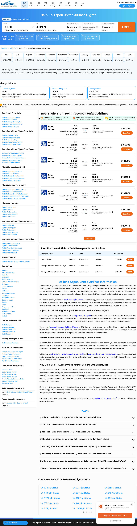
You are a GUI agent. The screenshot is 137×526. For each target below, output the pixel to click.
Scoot (4, 304)
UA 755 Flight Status (50, 503)
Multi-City (26, 19)
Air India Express (8, 273)
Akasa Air (5, 277)
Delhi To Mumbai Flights (11, 117)
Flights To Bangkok (9, 228)
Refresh (18, 60)
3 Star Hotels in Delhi (9, 372)
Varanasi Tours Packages (12, 359)
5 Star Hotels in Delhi (9, 377)
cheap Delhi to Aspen (81, 315)
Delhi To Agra (7, 325)
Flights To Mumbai (8, 207)
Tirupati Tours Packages (11, 354)
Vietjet (4, 316)
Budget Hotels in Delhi (10, 381)
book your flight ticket (73, 300)
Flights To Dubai (8, 225)
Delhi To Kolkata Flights (10, 126)
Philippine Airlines (8, 298)
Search (126, 27)
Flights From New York (10, 246)
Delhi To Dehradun (9, 329)
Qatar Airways (7, 300)
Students (47, 37)
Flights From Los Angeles (11, 243)
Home (4, 48)
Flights (13, 48)
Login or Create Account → (115, 515)
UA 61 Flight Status (49, 508)
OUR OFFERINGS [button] (11, 523)
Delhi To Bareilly (8, 327)
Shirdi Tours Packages (10, 361)
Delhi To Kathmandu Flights (12, 142)
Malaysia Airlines (8, 293)
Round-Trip (16, 19)
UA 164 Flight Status (50, 493)
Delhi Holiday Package (10, 343)
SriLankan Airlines (8, 311)
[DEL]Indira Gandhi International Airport (16, 30)
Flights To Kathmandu (10, 232)
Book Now (126, 133)
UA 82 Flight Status (49, 488)
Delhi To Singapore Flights (12, 144)
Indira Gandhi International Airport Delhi (67, 354)
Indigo (4, 289)
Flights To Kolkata (8, 216)
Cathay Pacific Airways (10, 282)
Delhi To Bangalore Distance (13, 176)
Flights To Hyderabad (10, 214)
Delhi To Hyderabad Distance (13, 178)
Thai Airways (6, 314)
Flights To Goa (7, 210)
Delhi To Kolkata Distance (11, 180)
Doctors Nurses (90, 37)
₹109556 (30, 60)
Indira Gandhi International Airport (20, 392)
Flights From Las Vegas (10, 250)
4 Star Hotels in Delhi (9, 374)
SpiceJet (5, 309)
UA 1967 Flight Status (82, 508)
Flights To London (8, 230)
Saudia (4, 302)
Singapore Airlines (9, 307)
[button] (83, 512)
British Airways (7, 279)
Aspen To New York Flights (12, 156)
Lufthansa (5, 291)
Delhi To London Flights (10, 140)
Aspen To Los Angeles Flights (13, 153)
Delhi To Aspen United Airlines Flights (16, 261)
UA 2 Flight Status (113, 488)
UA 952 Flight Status (82, 498)
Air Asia (5, 270)
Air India (5, 275)
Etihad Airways (7, 286)
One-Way (6, 19)
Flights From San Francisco (12, 248)
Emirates (5, 284)
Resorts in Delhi (7, 383)
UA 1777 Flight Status (50, 498)
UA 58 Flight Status (113, 498)
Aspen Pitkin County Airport (17, 403)
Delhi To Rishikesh (8, 332)
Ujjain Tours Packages (10, 356)
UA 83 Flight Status (81, 488)
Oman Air (5, 295)
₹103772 (7, 60)
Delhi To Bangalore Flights (12, 122)
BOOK (130, 259)
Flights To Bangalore (9, 212)
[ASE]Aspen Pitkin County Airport (46, 30)
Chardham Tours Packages (12, 352)
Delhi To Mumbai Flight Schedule (14, 189)
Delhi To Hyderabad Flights (12, 124)
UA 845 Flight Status (114, 493)
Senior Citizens (69, 37)
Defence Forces (24, 37)
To (37, 24)
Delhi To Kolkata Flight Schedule (14, 198)
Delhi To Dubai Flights (10, 135)
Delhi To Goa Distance (10, 174)
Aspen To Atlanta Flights (11, 162)
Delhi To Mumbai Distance (12, 171)
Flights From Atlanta (9, 252)
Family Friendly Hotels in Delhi (13, 379)
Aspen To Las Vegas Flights (12, 160)
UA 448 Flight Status (82, 503)
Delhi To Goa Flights (9, 119)
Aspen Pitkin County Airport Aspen (103, 354)
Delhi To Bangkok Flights (11, 138)
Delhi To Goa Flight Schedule (13, 192)
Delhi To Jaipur (7, 334)
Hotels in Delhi (7, 370)
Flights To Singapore (9, 234)
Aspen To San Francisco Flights (13, 158)
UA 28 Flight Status (81, 493)
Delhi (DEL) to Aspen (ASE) (106, 398)
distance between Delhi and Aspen (63, 327)
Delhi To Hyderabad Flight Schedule (15, 196)
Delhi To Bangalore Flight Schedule (15, 194)
